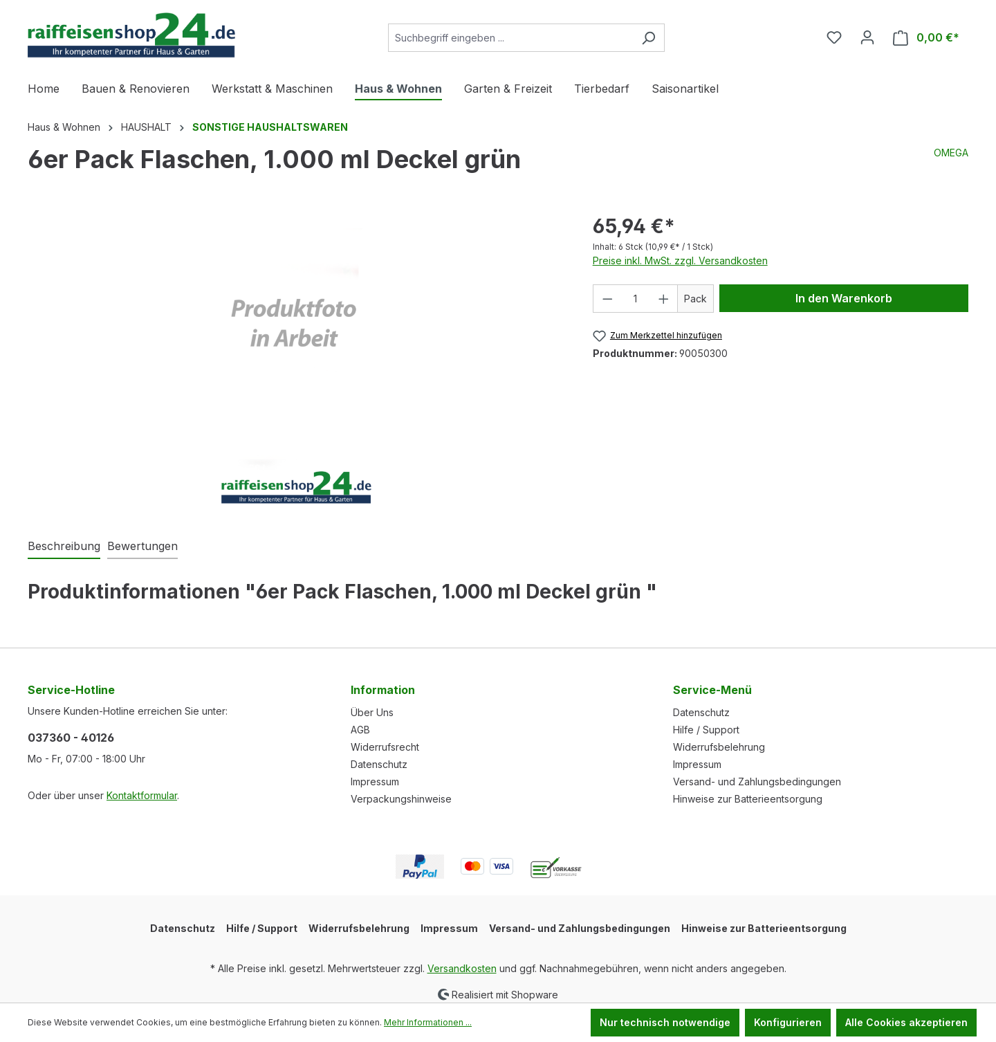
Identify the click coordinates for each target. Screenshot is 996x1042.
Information (383, 690)
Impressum (375, 781)
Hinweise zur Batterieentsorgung (747, 799)
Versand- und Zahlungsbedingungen (757, 781)
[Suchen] (648, 38)
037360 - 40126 (71, 737)
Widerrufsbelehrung (719, 747)
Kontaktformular (142, 795)
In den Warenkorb (843, 298)
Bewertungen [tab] (142, 546)
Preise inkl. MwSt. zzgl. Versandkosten (680, 260)
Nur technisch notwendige (665, 1022)
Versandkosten (462, 968)
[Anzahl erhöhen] (664, 298)
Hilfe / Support (706, 729)
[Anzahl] (635, 298)
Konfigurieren (788, 1022)
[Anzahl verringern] (607, 298)
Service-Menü (712, 690)
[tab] (64, 546)
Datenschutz (379, 764)
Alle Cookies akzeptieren (906, 1022)
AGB (360, 729)
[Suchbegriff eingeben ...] (510, 38)
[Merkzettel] (834, 37)
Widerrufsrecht (385, 747)
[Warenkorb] (926, 38)
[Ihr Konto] (867, 37)
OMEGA (951, 152)
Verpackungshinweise (401, 799)
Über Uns (372, 712)
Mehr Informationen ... (428, 1022)
